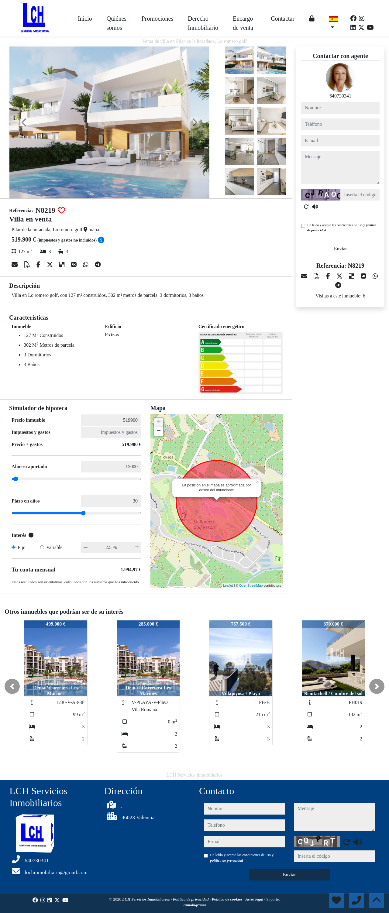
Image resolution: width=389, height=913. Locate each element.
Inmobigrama (194, 905)
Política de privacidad (191, 899)
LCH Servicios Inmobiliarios (146, 899)
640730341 (340, 95)
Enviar (340, 248)
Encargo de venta (243, 23)
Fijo (22, 547)
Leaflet (228, 585)
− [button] (159, 431)
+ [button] (159, 422)
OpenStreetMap (251, 585)
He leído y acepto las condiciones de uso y (341, 227)
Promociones (157, 18)
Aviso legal (255, 899)
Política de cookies (227, 899)
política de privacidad (226, 860)
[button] (12, 686)
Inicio (85, 18)
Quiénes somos (117, 23)
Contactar (282, 18)
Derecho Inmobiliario (203, 23)
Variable (54, 547)
